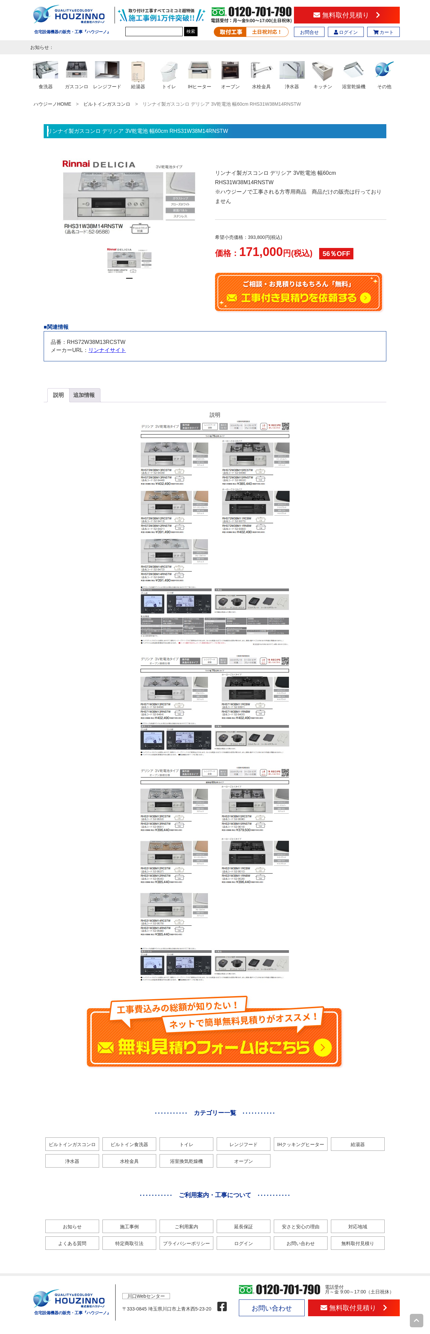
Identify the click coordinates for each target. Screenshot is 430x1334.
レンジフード (243, 1144)
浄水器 (72, 1161)
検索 (190, 31)
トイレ (186, 1144)
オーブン (243, 1161)
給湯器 (358, 1144)
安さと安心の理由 (300, 1226)
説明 (58, 395)
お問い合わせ (301, 1243)
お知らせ (72, 1226)
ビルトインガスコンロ (106, 104)
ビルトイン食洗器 (129, 1144)
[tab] (58, 395)
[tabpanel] (129, 260)
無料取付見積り (346, 15)
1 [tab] (129, 281)
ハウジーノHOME (52, 104)
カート (383, 32)
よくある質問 (72, 1243)
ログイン (346, 32)
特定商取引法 (129, 1243)
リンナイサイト (107, 350)
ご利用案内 (186, 1226)
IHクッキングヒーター (300, 1144)
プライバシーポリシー (186, 1243)
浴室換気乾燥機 (186, 1161)
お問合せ (309, 32)
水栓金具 (129, 1161)
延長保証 (243, 1226)
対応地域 (357, 1226)
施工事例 (129, 1226)
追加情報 (84, 395)
